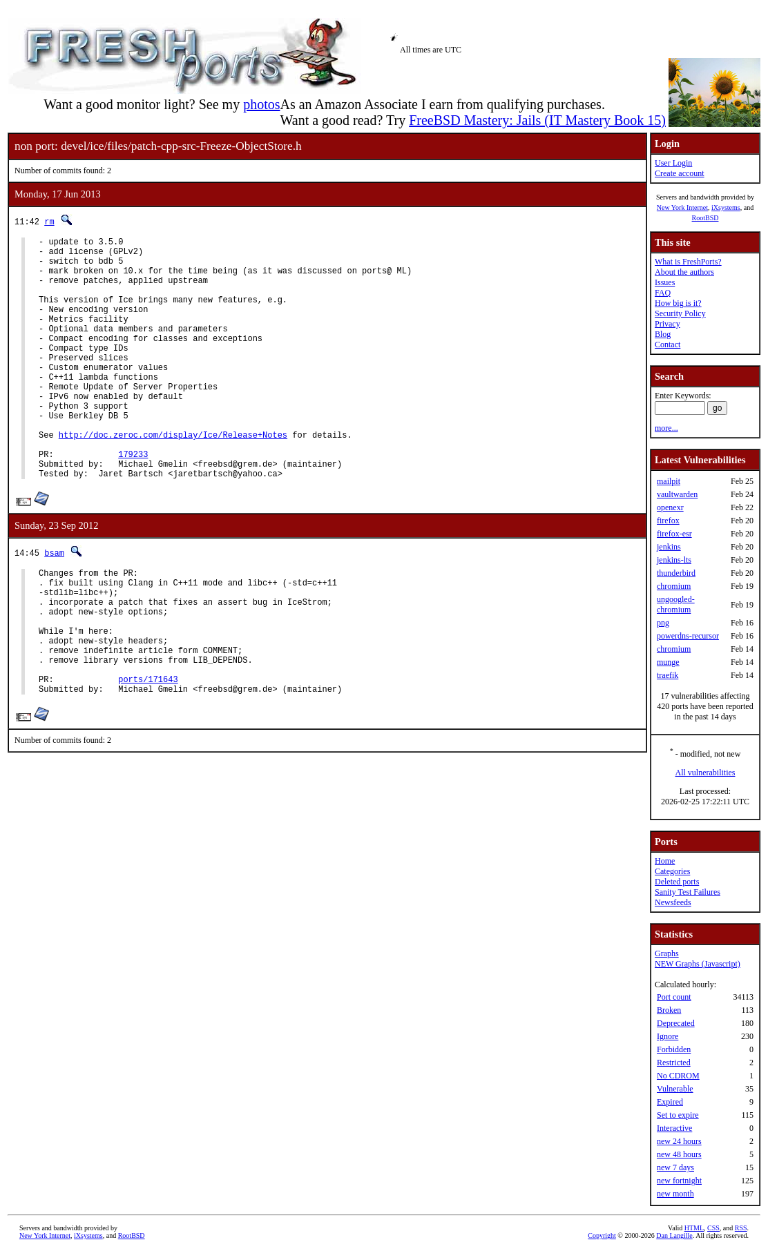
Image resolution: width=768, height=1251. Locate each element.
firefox (668, 520)
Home (665, 861)
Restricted (674, 1062)
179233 (133, 501)
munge (668, 662)
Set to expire (678, 1115)
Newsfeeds (673, 902)
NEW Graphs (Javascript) (697, 964)
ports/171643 (147, 756)
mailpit (668, 481)
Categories (672, 871)
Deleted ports (677, 881)
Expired (670, 1102)
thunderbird (676, 573)
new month (675, 1194)
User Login (673, 163)
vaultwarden (677, 494)
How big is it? (678, 303)
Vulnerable (675, 1089)
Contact (667, 344)
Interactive (674, 1128)
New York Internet (682, 207)
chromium (674, 586)
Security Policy (680, 313)
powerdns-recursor (688, 636)
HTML (694, 1228)
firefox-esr (674, 534)
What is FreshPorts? (688, 261)
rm (49, 221)
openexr (670, 507)
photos (261, 104)
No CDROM (678, 1075)
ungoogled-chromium (676, 604)
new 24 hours (679, 1141)
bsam (54, 604)
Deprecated (676, 1023)
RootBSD (705, 218)
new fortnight (679, 1180)
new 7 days (675, 1167)
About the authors (684, 272)
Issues (665, 282)
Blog (663, 334)
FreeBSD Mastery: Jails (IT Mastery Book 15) (537, 120)
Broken (669, 1010)
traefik (667, 675)
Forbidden (674, 1049)
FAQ (663, 293)
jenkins (669, 547)
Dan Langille (674, 1235)
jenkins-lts (674, 560)
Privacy (667, 324)
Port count (674, 997)
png (663, 623)
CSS (713, 1228)
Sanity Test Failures (687, 892)
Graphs (667, 953)
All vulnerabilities (705, 772)
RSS (741, 1228)
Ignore (667, 1036)
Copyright (602, 1235)
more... (666, 428)
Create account (679, 173)
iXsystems (725, 207)
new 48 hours (679, 1154)
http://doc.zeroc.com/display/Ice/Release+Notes (173, 478)
